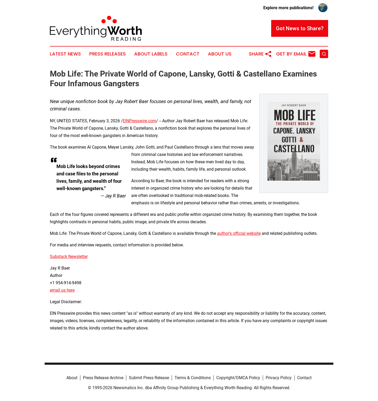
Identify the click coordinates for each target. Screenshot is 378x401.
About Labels (150, 54)
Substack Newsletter (69, 256)
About (71, 377)
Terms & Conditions (193, 377)
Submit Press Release (149, 377)
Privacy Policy (279, 377)
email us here (62, 290)
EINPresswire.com (139, 120)
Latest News (65, 54)
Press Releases (107, 54)
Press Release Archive (103, 377)
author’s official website (239, 233)
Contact (188, 54)
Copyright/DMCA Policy (238, 377)
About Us (220, 54)
